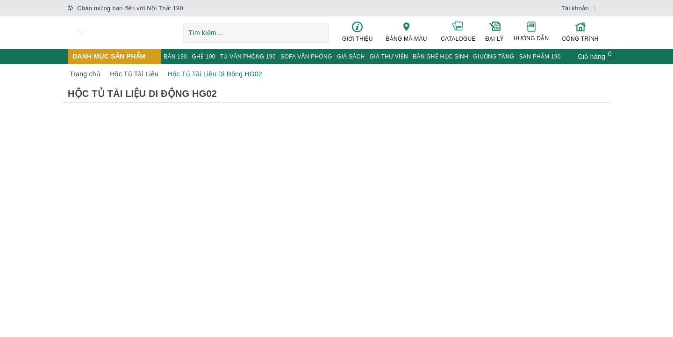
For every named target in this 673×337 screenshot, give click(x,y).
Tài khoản (575, 8)
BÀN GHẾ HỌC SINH (440, 56)
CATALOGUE (458, 31)
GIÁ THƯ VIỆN (389, 56)
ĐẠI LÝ (494, 31)
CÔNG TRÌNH (580, 31)
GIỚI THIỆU (357, 31)
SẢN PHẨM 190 (540, 56)
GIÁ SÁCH (351, 56)
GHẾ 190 (203, 56)
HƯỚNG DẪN (531, 31)
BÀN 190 (175, 56)
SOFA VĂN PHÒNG (306, 56)
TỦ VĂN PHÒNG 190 (248, 56)
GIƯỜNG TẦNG (493, 56)
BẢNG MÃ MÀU (407, 31)
